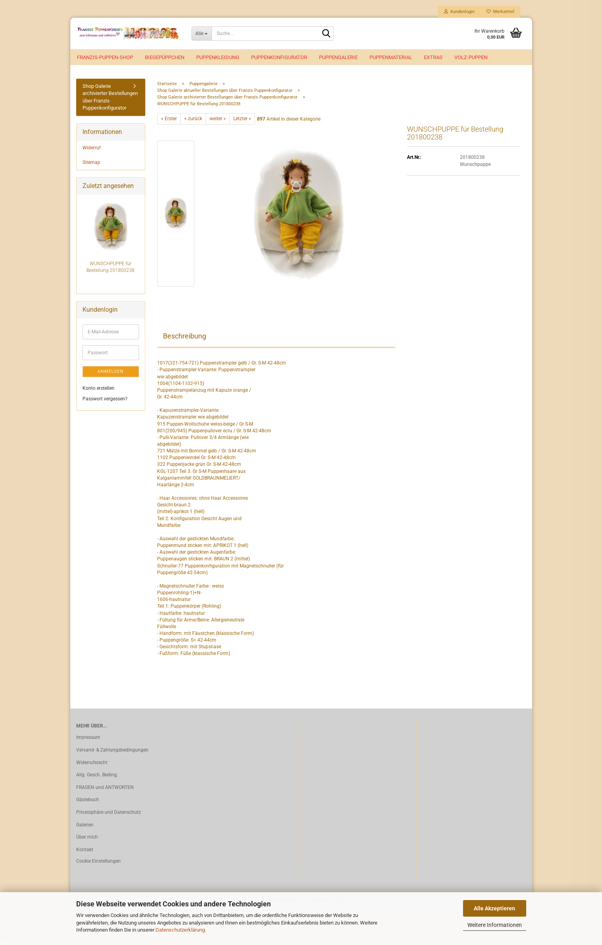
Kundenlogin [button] (459, 11)
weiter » (218, 123)
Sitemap (91, 166)
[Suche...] (201, 33)
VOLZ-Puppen (471, 57)
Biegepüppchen (164, 57)
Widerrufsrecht (91, 767)
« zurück (193, 123)
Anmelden (111, 375)
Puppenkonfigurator (279, 57)
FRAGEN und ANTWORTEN (105, 791)
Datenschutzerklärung (180, 930)
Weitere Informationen (494, 925)
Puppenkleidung (217, 57)
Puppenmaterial (390, 57)
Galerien (85, 829)
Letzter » (242, 123)
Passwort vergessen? (105, 403)
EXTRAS (433, 57)
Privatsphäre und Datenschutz (108, 816)
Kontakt (84, 854)
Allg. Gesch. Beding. (97, 779)
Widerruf (92, 152)
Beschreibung (184, 341)
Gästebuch (87, 804)
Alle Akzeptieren (494, 908)
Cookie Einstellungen (98, 866)
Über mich (87, 842)
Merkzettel (500, 11)
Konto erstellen (98, 392)
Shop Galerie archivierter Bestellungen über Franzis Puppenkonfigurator (110, 101)
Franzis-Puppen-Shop (105, 57)
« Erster (169, 123)
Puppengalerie (338, 57)
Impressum (88, 742)
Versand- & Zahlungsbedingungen (112, 754)
